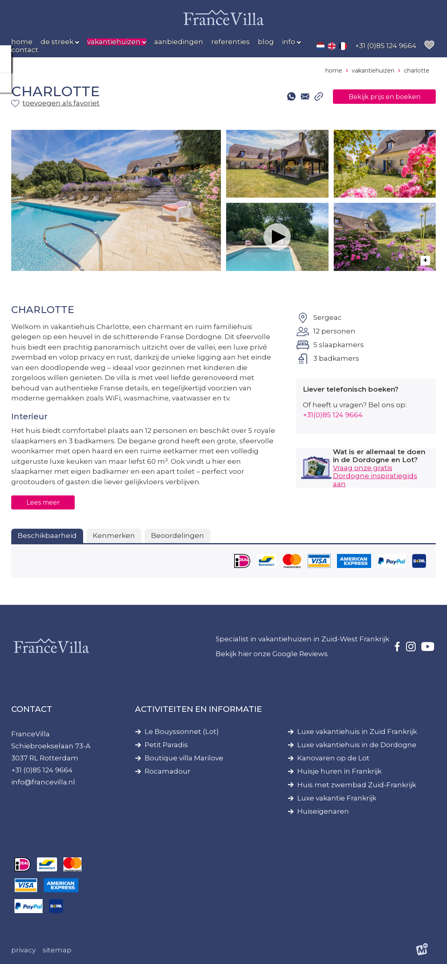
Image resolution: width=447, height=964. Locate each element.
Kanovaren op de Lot (333, 758)
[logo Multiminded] (422, 950)
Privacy (23, 950)
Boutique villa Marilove (184, 758)
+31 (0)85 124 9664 (42, 770)
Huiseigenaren (323, 811)
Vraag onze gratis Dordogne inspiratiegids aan (375, 476)
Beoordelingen (177, 536)
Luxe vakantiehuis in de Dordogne (356, 745)
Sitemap (57, 950)
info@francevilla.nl (43, 782)
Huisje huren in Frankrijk (339, 771)
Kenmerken (114, 536)
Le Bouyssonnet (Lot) (182, 732)
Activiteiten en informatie (198, 709)
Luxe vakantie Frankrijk (336, 798)
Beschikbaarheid (47, 536)
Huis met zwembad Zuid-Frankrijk (356, 785)
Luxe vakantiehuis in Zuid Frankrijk (357, 732)
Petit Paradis (166, 745)
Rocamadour (167, 771)
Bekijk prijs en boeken (381, 97)
